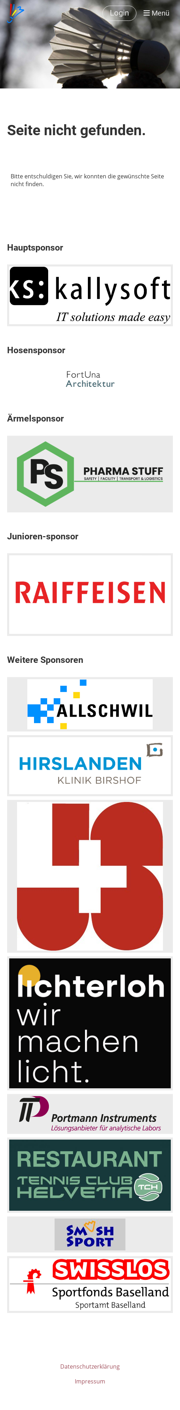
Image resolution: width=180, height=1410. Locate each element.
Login (119, 12)
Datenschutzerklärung (90, 1366)
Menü (156, 13)
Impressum (90, 1381)
